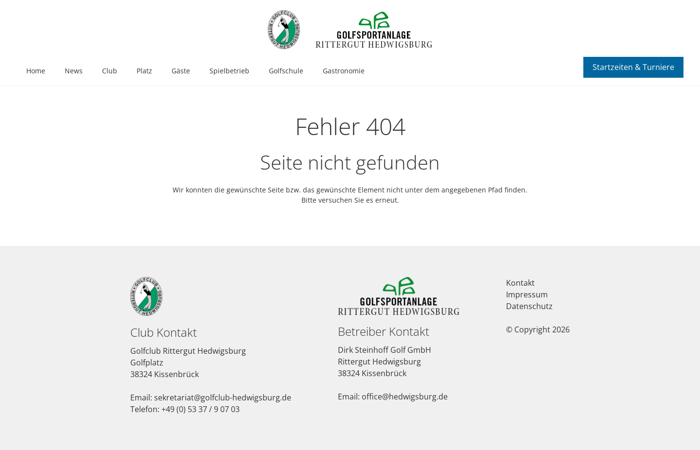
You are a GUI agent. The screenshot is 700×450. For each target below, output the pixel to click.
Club (109, 70)
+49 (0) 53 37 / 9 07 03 (200, 409)
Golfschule (286, 70)
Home (35, 70)
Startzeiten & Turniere (633, 67)
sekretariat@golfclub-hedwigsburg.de (222, 397)
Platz (144, 70)
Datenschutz (529, 306)
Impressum (527, 294)
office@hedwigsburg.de (405, 396)
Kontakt (520, 282)
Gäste (181, 70)
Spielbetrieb (229, 70)
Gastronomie (344, 70)
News (74, 70)
